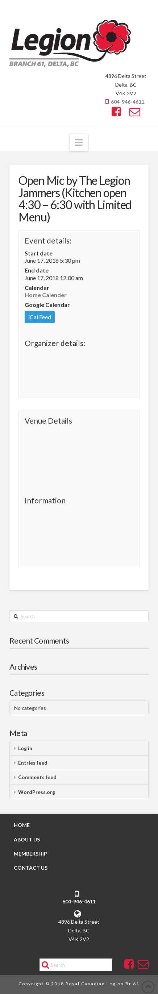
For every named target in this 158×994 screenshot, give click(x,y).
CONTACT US (30, 868)
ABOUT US (27, 839)
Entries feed (32, 763)
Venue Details (48, 420)
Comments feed (37, 777)
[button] (79, 142)
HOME (22, 825)
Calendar (37, 287)
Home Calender (46, 294)
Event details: (48, 240)
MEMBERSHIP (30, 853)
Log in (25, 748)
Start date (39, 253)
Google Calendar (47, 304)
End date (37, 270)
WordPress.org (36, 792)
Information (45, 500)
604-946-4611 (127, 102)
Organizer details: (55, 343)
